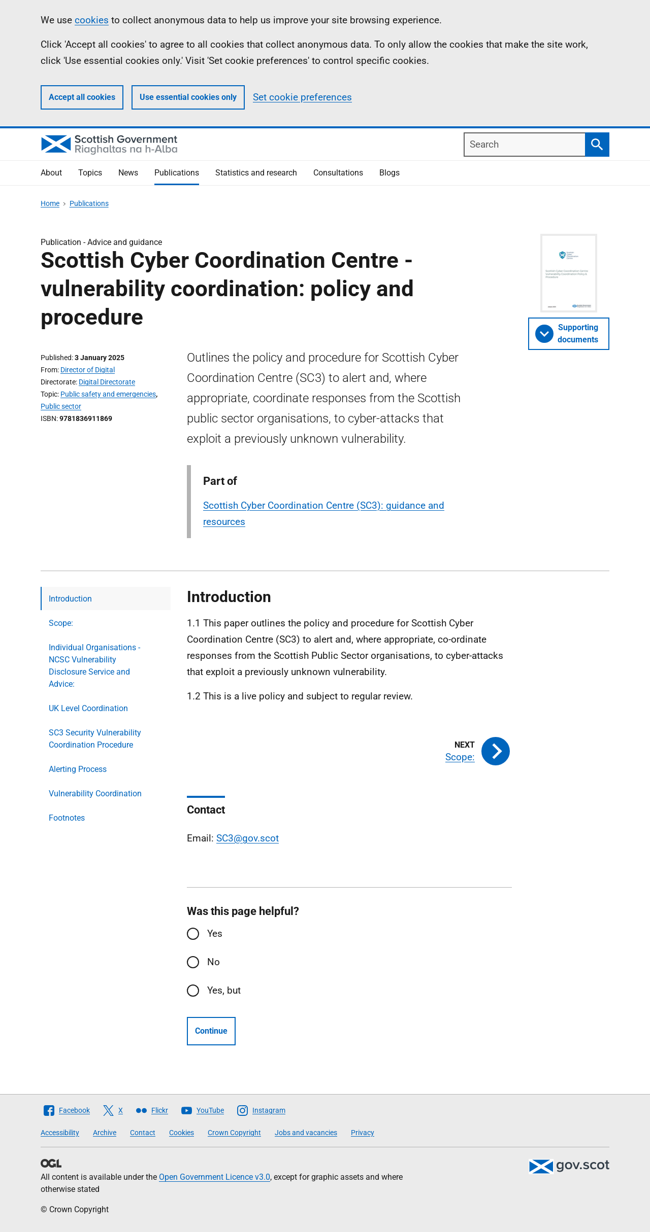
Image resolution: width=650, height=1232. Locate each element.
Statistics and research (256, 173)
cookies (92, 20)
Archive (104, 1133)
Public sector (61, 406)
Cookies (181, 1133)
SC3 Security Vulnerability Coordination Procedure (95, 739)
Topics (90, 173)
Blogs (389, 173)
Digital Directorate (107, 382)
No (213, 962)
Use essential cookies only (188, 97)
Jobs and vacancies (306, 1133)
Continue (211, 1031)
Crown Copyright (234, 1133)
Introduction (70, 599)
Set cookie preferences (302, 97)
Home (50, 203)
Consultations (338, 173)
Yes (214, 933)
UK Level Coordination (88, 708)
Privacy (362, 1133)
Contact (142, 1133)
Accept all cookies (82, 97)
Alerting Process (78, 769)
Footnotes (67, 818)
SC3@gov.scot (247, 838)
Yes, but (224, 990)
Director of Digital (87, 370)
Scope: (61, 623)
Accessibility (60, 1133)
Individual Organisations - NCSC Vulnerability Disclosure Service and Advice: (94, 666)
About (51, 173)
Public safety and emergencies (108, 394)
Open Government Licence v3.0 (214, 1177)
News (128, 173)
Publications (176, 173)
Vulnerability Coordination (95, 793)
